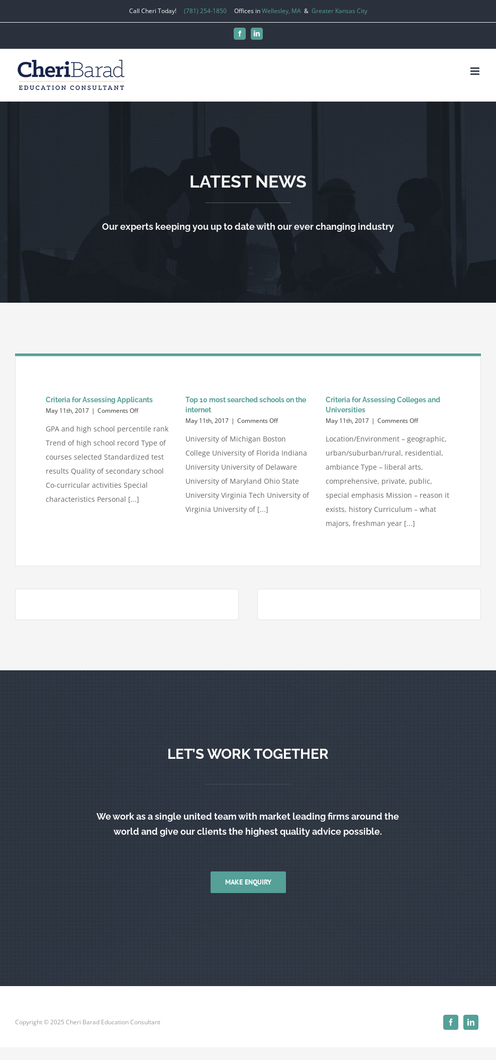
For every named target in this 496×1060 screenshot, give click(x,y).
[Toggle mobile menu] (475, 71)
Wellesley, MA (281, 11)
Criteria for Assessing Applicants (99, 400)
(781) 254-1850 (205, 11)
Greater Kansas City (339, 11)
